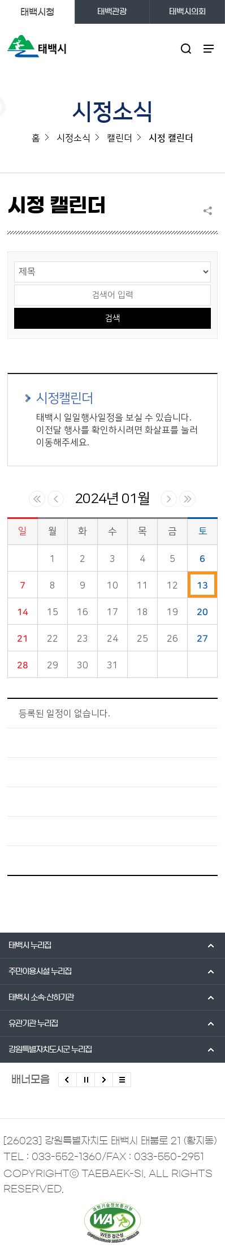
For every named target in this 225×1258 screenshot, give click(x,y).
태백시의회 (187, 12)
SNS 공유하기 (210, 210)
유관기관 (33, 1023)
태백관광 (112, 12)
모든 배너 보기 (121, 1079)
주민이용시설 (39, 971)
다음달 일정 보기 (169, 499)
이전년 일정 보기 (37, 499)
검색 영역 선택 (14, 260)
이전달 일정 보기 (55, 499)
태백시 (29, 945)
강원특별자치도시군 (50, 1049)
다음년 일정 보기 (187, 499)
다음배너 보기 (103, 1079)
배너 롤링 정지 (85, 1079)
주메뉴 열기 (208, 48)
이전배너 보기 (67, 1079)
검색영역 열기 (186, 48)
